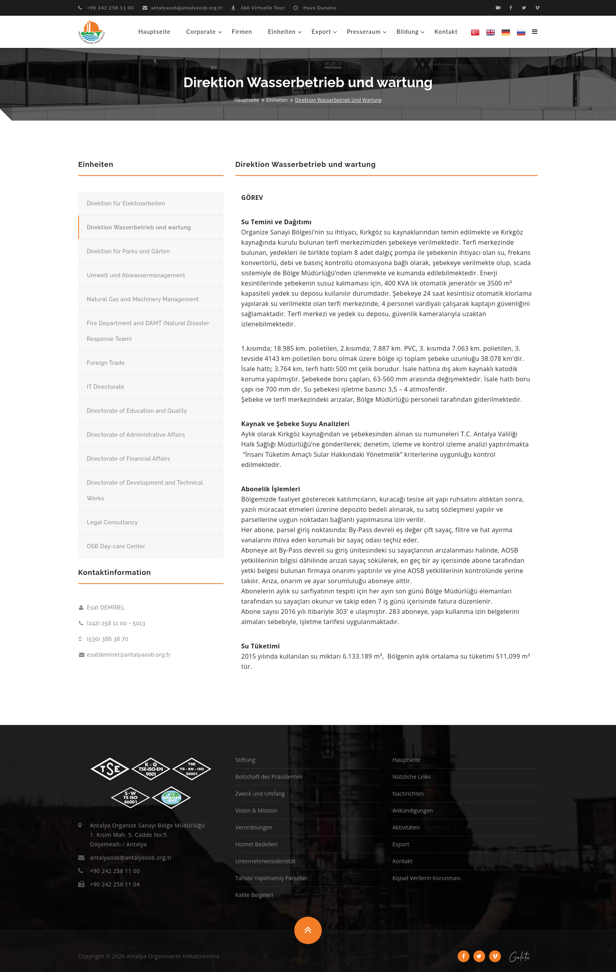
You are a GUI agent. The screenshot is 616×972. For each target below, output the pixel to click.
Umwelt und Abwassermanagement (136, 275)
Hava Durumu (314, 8)
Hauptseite (154, 31)
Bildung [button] (407, 31)
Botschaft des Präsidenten (268, 776)
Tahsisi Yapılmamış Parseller (271, 878)
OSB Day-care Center (116, 546)
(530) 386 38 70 (103, 639)
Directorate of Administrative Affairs (136, 435)
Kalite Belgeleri (254, 895)
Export (400, 844)
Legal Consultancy (112, 522)
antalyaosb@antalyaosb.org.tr (183, 8)
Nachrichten (408, 793)
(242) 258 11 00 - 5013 (112, 623)
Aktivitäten (406, 827)
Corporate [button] (201, 31)
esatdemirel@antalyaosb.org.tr (124, 655)
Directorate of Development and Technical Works (145, 491)
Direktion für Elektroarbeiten (126, 203)
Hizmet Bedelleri (256, 844)
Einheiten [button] (282, 31)
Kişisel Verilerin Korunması (426, 878)
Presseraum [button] (364, 31)
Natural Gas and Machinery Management (143, 299)
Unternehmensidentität (265, 861)
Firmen (242, 31)
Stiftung (245, 759)
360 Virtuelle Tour (258, 8)
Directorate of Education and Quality (137, 411)
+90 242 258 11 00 (106, 8)
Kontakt (446, 31)
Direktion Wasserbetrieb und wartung (139, 227)
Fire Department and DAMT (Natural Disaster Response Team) (148, 331)
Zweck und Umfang (260, 793)
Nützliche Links (411, 776)
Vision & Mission (256, 810)
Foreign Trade (106, 363)
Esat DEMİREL (102, 607)
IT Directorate (106, 387)
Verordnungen (253, 827)
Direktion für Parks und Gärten (128, 251)
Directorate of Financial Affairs (128, 459)
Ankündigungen (412, 810)
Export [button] (321, 31)
